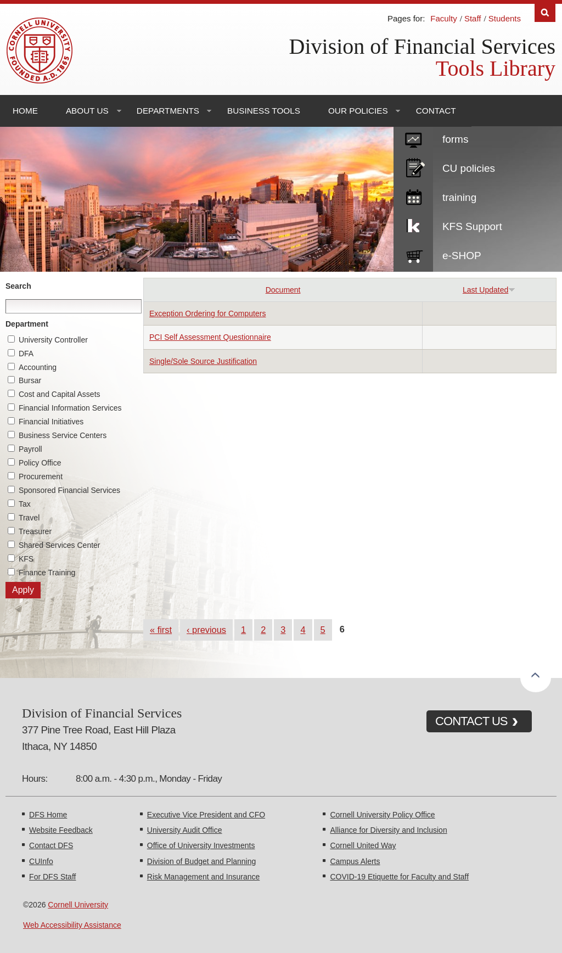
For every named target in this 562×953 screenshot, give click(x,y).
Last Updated (489, 289)
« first (161, 630)
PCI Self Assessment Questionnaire (210, 337)
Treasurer (35, 531)
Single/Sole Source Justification (203, 361)
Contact (436, 110)
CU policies (468, 168)
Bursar (30, 380)
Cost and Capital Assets (59, 394)
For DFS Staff (52, 876)
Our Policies (358, 110)
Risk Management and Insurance (203, 876)
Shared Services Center (59, 545)
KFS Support (472, 226)
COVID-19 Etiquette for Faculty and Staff (399, 876)
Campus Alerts (355, 861)
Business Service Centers (62, 435)
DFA (26, 353)
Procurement (41, 476)
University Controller (53, 339)
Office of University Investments (201, 845)
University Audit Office (184, 830)
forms (455, 139)
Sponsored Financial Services (69, 490)
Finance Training (47, 572)
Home (25, 110)
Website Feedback (61, 830)
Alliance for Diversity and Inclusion (388, 830)
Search (18, 286)
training (459, 197)
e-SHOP (461, 255)
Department (26, 323)
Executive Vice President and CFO (206, 814)
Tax (25, 504)
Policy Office (40, 462)
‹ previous (206, 630)
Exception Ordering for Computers (207, 313)
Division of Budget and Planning (201, 861)
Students (504, 18)
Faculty (443, 18)
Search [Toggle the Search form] (545, 13)
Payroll (30, 449)
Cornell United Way (363, 845)
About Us (87, 110)
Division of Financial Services (422, 46)
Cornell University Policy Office (382, 814)
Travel (29, 517)
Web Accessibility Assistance (72, 925)
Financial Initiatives (51, 421)
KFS (26, 558)
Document (283, 289)
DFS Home (48, 814)
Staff (472, 18)
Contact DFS (51, 845)
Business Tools (263, 110)
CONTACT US (471, 721)
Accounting (38, 367)
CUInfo (41, 861)
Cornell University (78, 904)
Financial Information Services (70, 407)
